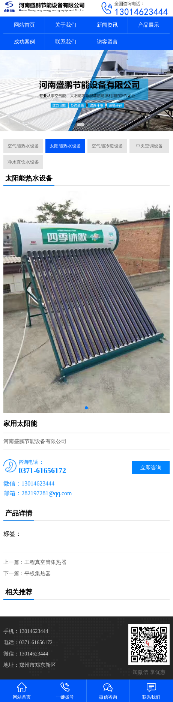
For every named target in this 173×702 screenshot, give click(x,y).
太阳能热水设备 (65, 146)
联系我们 (65, 42)
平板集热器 (37, 573)
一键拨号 (64, 690)
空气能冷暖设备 (107, 146)
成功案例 (24, 42)
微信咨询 (108, 690)
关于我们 (65, 25)
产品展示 (148, 25)
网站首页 (24, 25)
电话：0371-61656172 (28, 642)
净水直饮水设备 (23, 162)
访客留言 (107, 42)
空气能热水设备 (23, 146)
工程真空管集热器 (45, 562)
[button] (80, 124)
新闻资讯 (107, 25)
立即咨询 (150, 468)
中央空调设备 (149, 146)
